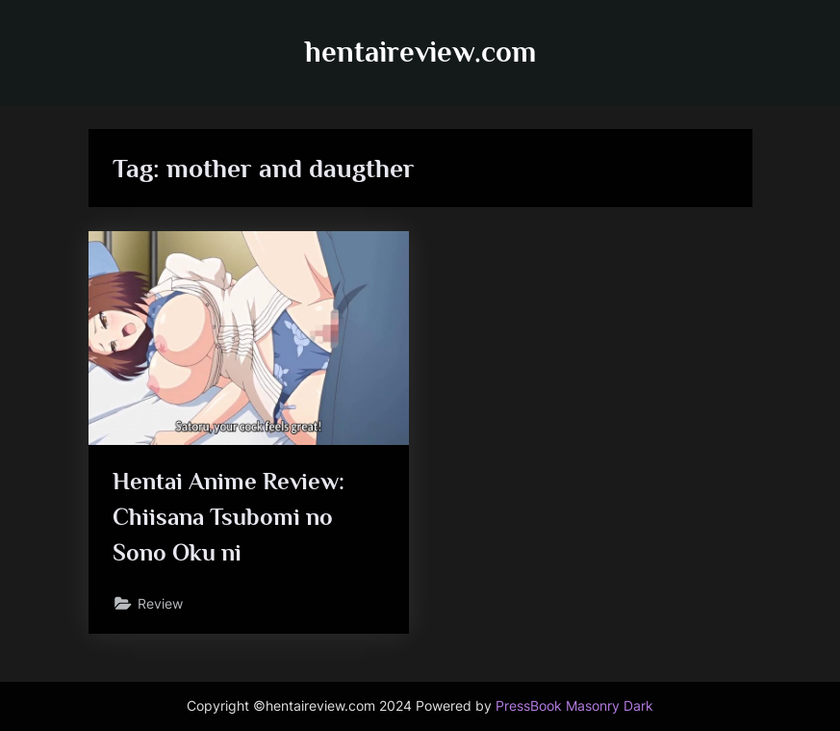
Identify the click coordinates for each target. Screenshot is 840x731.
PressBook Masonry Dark (574, 706)
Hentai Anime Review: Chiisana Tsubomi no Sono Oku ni (228, 516)
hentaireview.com (420, 51)
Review (160, 603)
